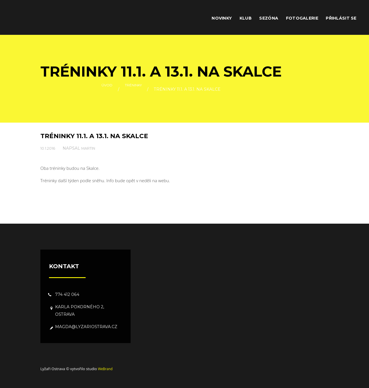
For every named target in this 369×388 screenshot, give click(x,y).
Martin (92, 148)
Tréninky (134, 89)
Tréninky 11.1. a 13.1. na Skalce (100, 136)
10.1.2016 (48, 148)
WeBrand (106, 368)
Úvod (104, 89)
